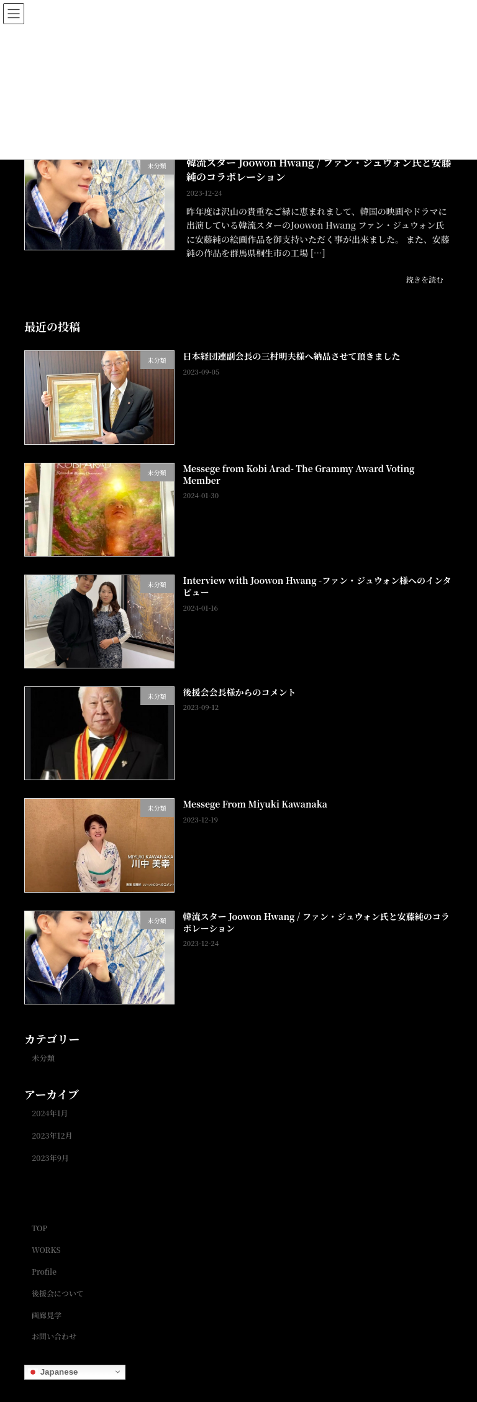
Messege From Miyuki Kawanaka (255, 804)
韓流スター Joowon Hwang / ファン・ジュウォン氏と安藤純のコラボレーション (319, 169)
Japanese (53, 1372)
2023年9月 (50, 1158)
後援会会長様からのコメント (239, 692)
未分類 (43, 1057)
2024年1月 (50, 1113)
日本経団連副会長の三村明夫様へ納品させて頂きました (292, 356)
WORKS (46, 1249)
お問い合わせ (54, 1336)
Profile (44, 1271)
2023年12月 (52, 1135)
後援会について (58, 1293)
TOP (39, 1228)
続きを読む (424, 279)
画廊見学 (46, 1314)
